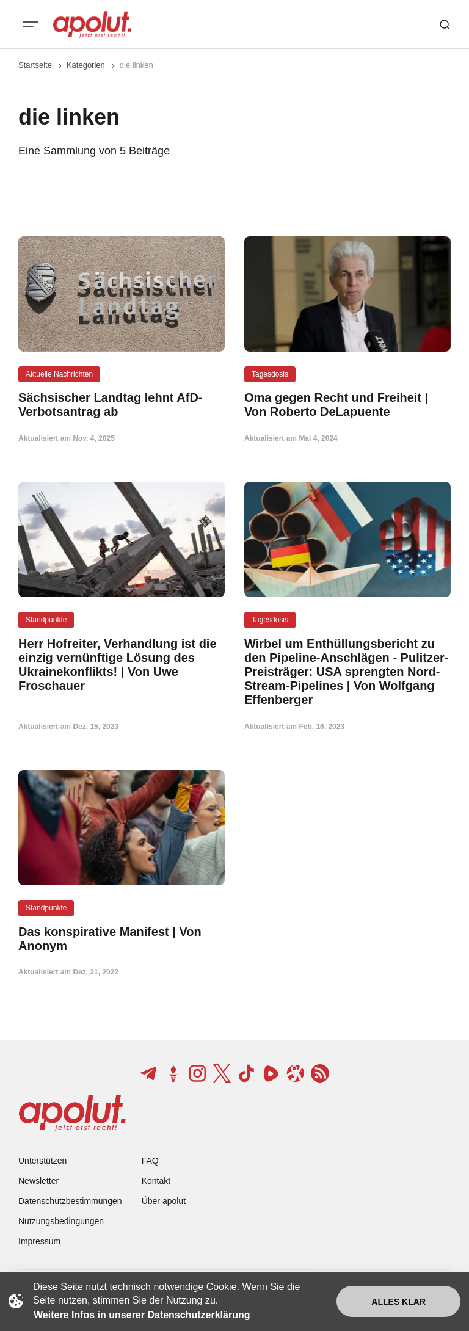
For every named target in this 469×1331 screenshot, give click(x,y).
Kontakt (156, 1181)
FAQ (150, 1161)
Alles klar (398, 1302)
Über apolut (164, 1201)
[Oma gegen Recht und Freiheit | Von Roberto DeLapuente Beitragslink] (347, 405)
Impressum (39, 1241)
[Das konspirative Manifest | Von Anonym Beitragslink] (121, 939)
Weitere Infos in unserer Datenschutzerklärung (142, 1315)
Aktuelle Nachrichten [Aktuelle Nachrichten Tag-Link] (59, 374)
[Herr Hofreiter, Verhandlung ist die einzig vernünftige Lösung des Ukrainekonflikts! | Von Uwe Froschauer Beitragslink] (121, 665)
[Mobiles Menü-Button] (30, 24)
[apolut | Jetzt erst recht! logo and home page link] (92, 24)
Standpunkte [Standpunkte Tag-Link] (46, 619)
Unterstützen (42, 1161)
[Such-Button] (444, 24)
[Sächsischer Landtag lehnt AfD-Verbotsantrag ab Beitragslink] (121, 405)
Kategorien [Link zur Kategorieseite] (86, 65)
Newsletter (38, 1181)
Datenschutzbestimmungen (70, 1201)
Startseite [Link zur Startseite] (35, 65)
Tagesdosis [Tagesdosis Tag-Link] (270, 374)
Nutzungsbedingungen (61, 1221)
